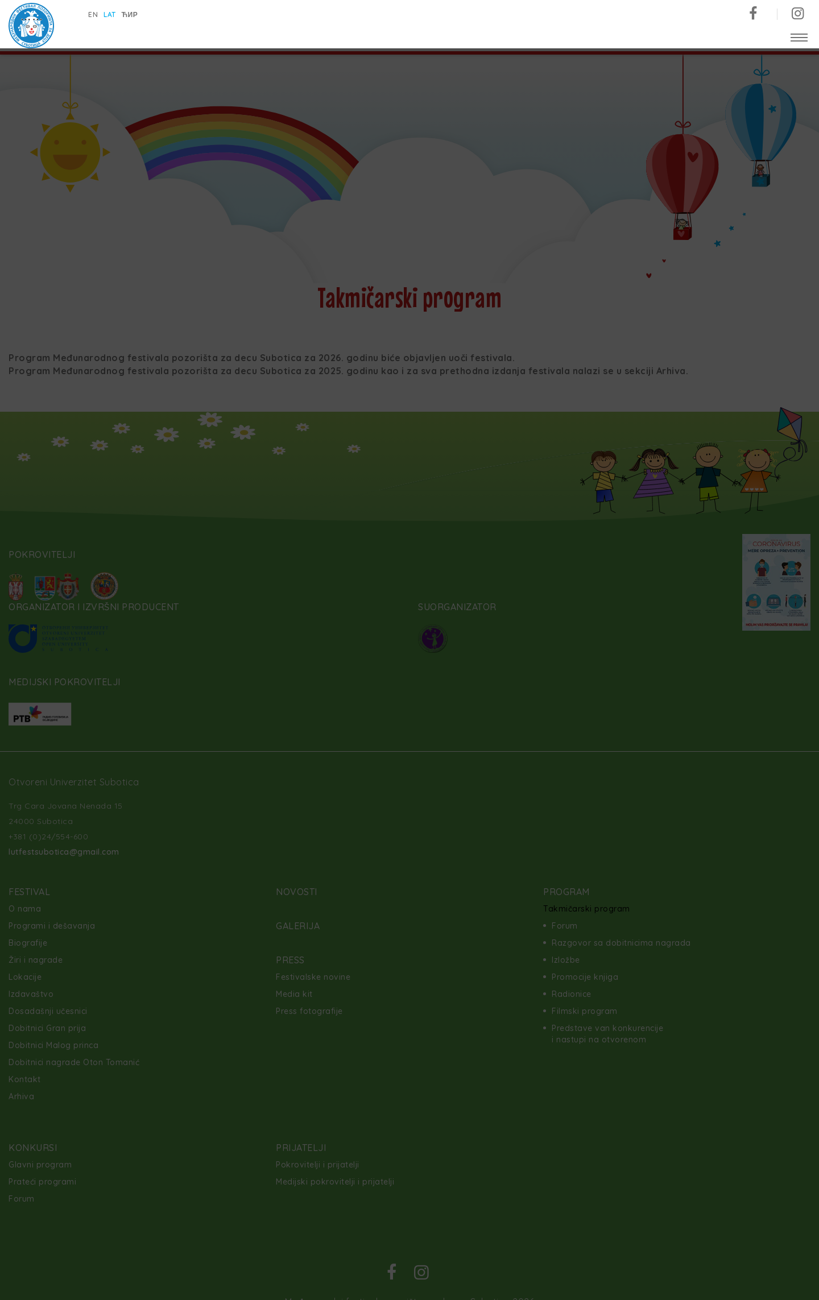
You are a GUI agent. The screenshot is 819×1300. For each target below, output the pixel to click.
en (93, 14)
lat (110, 14)
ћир (130, 14)
